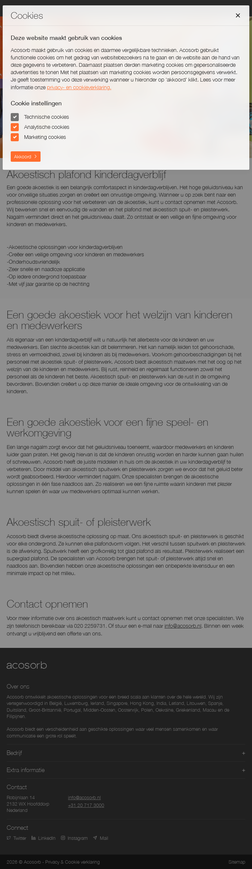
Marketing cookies (45, 137)
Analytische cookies (46, 127)
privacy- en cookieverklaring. (79, 87)
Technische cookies (46, 117)
